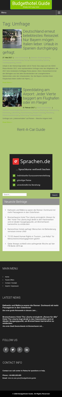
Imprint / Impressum (12, 286)
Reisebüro (50, 113)
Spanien (46, 60)
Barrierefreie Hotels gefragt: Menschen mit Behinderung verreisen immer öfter (32, 230)
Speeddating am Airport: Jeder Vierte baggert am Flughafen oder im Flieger (41, 96)
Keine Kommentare (21, 58)
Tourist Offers (9, 280)
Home (7, 277)
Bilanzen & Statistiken (31, 110)
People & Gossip (39, 113)
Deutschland (18, 60)
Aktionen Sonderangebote (40, 58)
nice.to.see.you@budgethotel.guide (22, 378)
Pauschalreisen (26, 113)
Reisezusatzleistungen (11, 115)
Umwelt (18, 63)
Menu (3, 12)
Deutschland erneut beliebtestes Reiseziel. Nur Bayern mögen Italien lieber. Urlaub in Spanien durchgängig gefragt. (31, 42)
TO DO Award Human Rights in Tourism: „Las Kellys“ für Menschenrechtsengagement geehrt (31, 237)
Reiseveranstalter (35, 60)
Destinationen (8, 60)
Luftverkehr (15, 113)
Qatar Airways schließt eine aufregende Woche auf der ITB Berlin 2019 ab (31, 245)
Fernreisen (6, 113)
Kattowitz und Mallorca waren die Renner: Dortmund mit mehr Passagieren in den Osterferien (31, 211)
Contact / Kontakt (11, 283)
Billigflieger (44, 110)
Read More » (7, 82)
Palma (26, 60)
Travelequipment (9, 63)
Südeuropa (24, 115)
